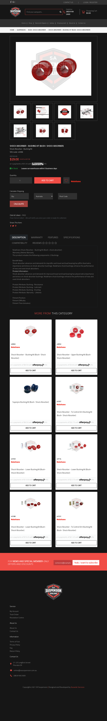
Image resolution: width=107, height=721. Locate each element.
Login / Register (90, 2)
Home (24, 23)
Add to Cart (48, 180)
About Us (72, 23)
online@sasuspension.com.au (25, 698)
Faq (11, 676)
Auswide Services (77, 715)
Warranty (37, 237)
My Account (14, 639)
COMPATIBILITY (19, 243)
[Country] (43, 196)
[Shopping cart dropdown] (89, 12)
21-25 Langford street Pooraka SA (21, 691)
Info (45, 163)
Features (53, 237)
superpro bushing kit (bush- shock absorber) (30, 409)
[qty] (19, 196)
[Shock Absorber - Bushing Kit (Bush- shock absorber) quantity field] (21, 180)
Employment (61, 23)
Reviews (44, 243)
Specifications (71, 237)
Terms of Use (15, 669)
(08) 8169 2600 (69, 12)
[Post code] (67, 196)
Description (19, 237)
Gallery (52, 23)
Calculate (19, 203)
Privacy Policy (15, 672)
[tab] (19, 237)
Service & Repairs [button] (41, 23)
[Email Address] (63, 590)
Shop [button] (30, 23)
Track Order (14, 642)
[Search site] (60, 12)
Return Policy (15, 679)
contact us (68, 2)
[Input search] (42, 12)
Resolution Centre (17, 645)
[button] (66, 180)
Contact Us (81, 23)
